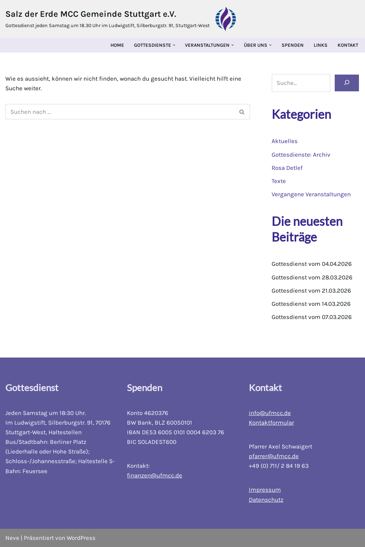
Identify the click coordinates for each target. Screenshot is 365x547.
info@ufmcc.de (270, 412)
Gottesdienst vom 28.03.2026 (312, 277)
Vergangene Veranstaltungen (311, 194)
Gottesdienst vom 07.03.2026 (312, 317)
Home (117, 45)
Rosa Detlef (287, 167)
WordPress (81, 537)
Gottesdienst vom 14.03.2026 (311, 303)
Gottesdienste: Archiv (301, 154)
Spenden (293, 45)
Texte (279, 180)
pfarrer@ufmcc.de (274, 456)
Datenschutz (266, 499)
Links (321, 45)
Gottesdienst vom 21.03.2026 (311, 290)
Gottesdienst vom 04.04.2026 (312, 264)
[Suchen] (347, 83)
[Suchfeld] (119, 112)
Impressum (265, 489)
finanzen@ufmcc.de (154, 475)
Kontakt (348, 45)
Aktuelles (285, 141)
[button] (174, 45)
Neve (12, 537)
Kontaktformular (271, 422)
